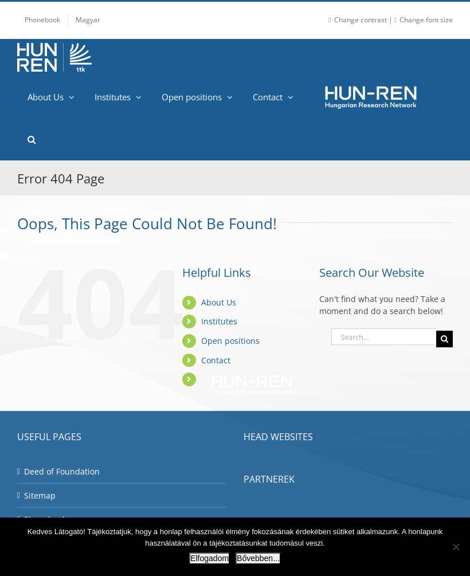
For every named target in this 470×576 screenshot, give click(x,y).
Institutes (219, 321)
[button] (31, 139)
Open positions (230, 340)
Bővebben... (258, 558)
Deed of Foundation (62, 471)
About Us (218, 302)
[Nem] (455, 547)
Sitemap (40, 495)
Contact (215, 360)
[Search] (444, 339)
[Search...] (383, 336)
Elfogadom (209, 558)
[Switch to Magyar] (88, 20)
